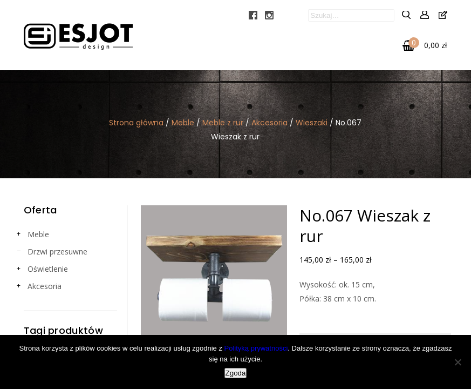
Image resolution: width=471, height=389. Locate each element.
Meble (183, 122)
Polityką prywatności (256, 348)
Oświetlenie (48, 269)
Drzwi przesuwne (57, 251)
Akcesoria (269, 122)
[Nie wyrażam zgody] (457, 362)
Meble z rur (222, 122)
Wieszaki (311, 122)
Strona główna (136, 122)
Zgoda (236, 373)
